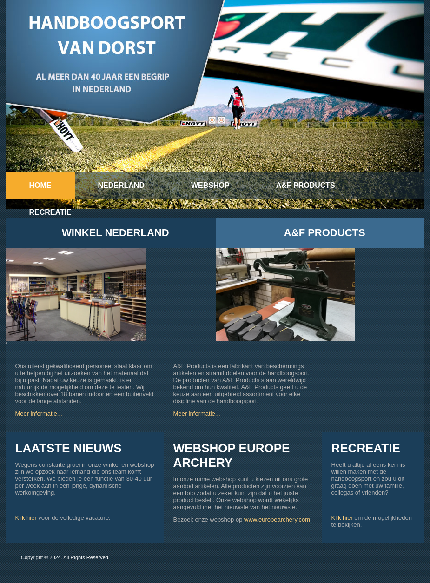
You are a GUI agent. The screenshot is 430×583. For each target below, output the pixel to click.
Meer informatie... (38, 413)
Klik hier (26, 517)
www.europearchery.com (277, 519)
